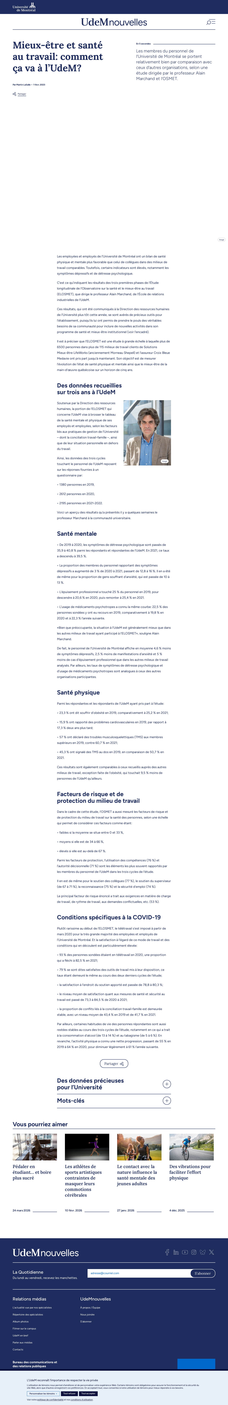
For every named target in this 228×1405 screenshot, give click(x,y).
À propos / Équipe (90, 1314)
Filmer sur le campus (24, 1335)
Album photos (20, 1328)
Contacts (18, 1356)
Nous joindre (87, 1321)
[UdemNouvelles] (114, 25)
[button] (210, 25)
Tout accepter (88, 1393)
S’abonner (86, 1328)
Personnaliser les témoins (43, 1393)
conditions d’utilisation (82, 1399)
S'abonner (203, 1280)
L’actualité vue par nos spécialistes (32, 1314)
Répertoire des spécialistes (28, 1321)
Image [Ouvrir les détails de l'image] (221, 247)
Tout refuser (69, 1393)
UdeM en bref (20, 1342)
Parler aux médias (22, 1349)
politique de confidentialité (50, 1399)
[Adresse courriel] (139, 1280)
